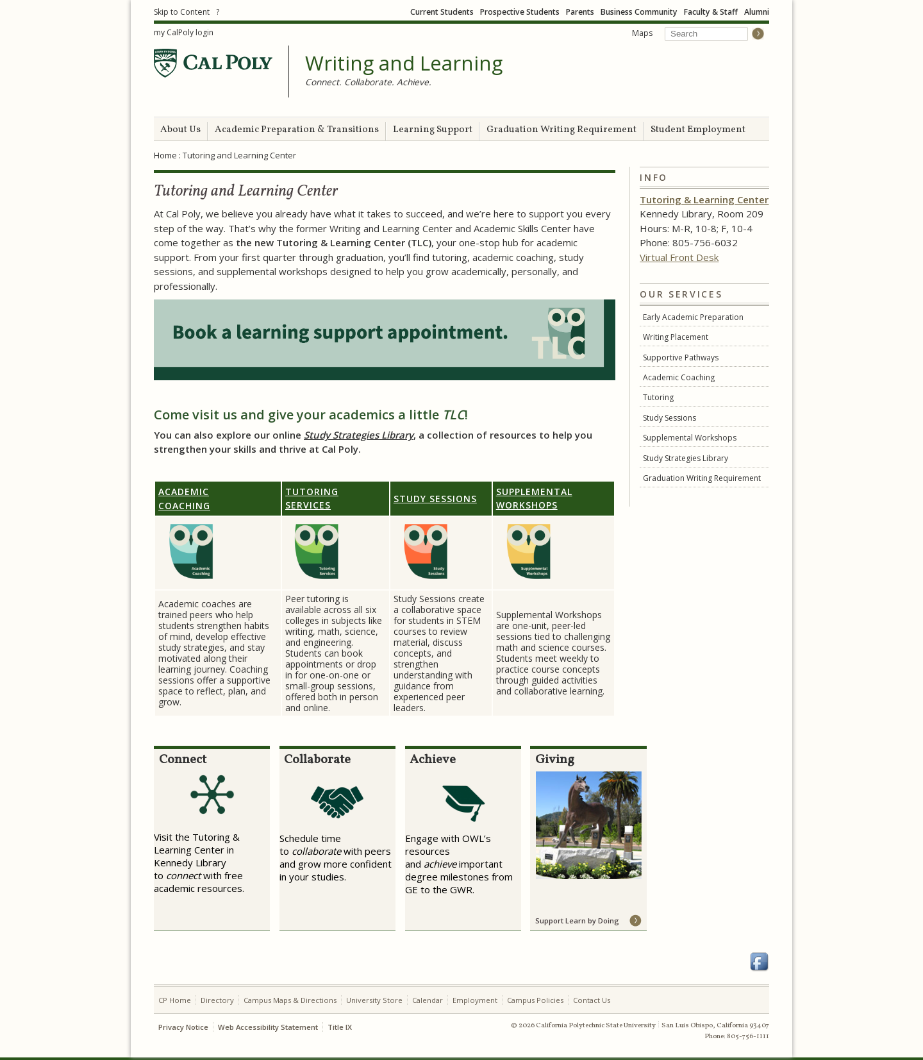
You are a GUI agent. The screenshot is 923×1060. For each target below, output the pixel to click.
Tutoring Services (311, 498)
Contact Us (591, 1000)
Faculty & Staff (711, 11)
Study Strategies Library (685, 458)
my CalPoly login (183, 32)
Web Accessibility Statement (268, 1027)
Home (165, 155)
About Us (180, 130)
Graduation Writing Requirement (561, 130)
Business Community (639, 11)
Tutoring (658, 397)
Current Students (442, 11)
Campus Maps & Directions (290, 1000)
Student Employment (698, 130)
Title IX (340, 1027)
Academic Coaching (679, 377)
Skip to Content (182, 11)
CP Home (174, 1000)
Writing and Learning (404, 63)
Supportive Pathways (681, 357)
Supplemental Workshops (689, 437)
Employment (475, 1000)
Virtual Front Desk (679, 257)
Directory (217, 1000)
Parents (580, 11)
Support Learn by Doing (577, 920)
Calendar (427, 1000)
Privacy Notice (183, 1027)
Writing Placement (675, 337)
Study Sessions (669, 417)
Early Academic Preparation (693, 317)
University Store (374, 1000)
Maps (642, 33)
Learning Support (432, 130)
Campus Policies (535, 1000)
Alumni (756, 11)
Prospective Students (520, 11)
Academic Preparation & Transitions (297, 130)
